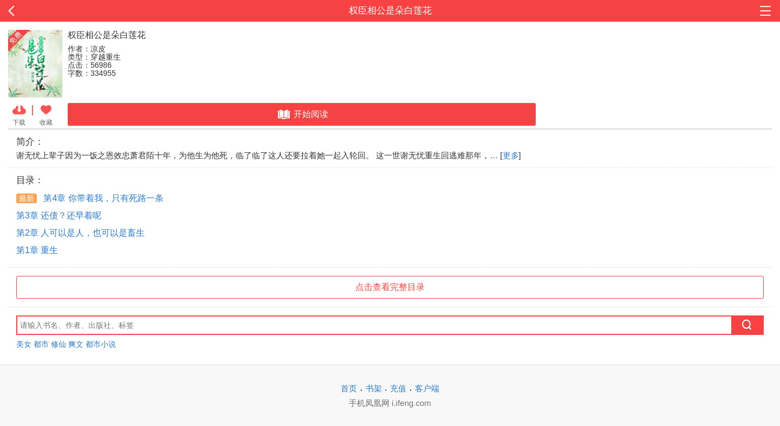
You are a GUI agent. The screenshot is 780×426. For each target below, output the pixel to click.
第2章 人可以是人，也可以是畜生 (80, 232)
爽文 (75, 344)
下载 (19, 114)
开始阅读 (302, 114)
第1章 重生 (37, 250)
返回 (78, 11)
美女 (23, 344)
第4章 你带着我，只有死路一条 (90, 198)
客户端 (427, 388)
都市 (41, 344)
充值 (398, 388)
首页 (349, 388)
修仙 (58, 344)
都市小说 (101, 344)
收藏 (46, 114)
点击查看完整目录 (390, 287)
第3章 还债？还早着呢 (58, 215)
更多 (511, 155)
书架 (374, 388)
